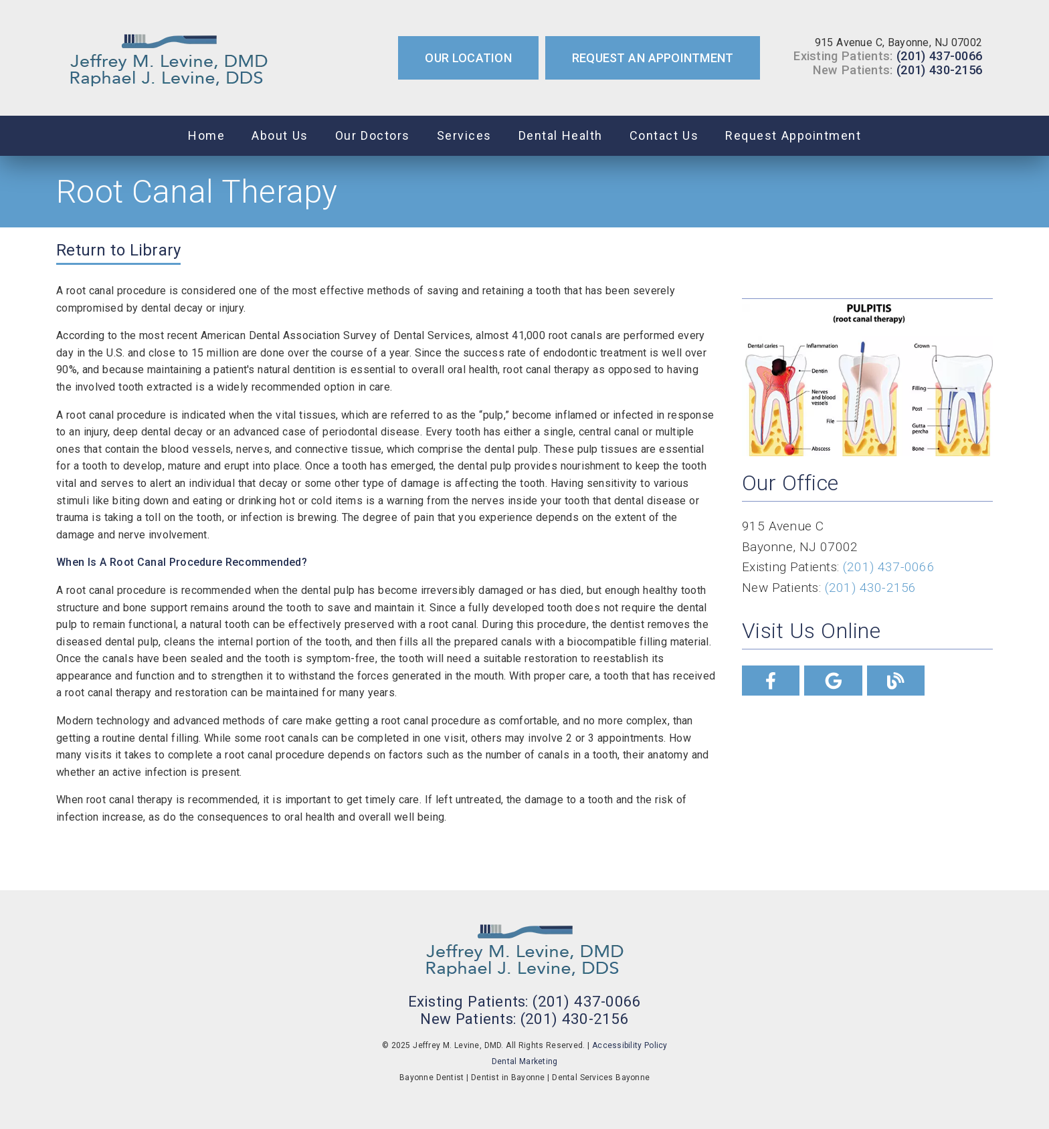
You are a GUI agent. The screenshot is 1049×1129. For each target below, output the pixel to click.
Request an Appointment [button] (653, 58)
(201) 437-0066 (939, 56)
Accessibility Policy (630, 1045)
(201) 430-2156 (939, 70)
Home (206, 135)
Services (464, 135)
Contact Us (664, 135)
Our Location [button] (468, 58)
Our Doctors (372, 135)
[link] (169, 58)
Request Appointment (793, 135)
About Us (280, 135)
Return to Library (118, 250)
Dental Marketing (525, 1061)
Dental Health (560, 135)
